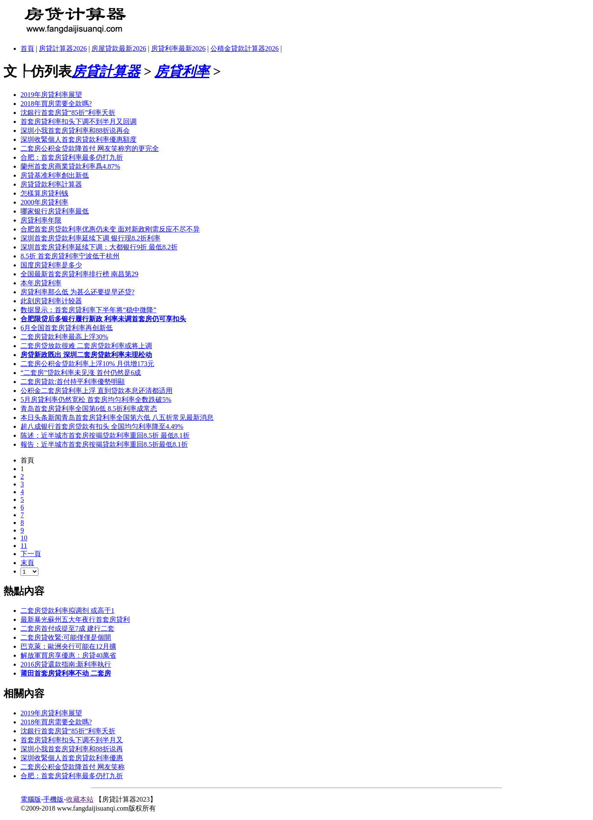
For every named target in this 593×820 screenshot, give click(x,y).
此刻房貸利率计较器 (51, 301)
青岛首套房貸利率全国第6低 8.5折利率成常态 (88, 408)
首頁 (27, 48)
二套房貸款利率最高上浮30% (64, 336)
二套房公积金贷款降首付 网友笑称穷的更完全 (89, 148)
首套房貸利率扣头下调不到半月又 (71, 740)
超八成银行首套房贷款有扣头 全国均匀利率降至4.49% (101, 426)
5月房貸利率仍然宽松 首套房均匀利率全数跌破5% (95, 399)
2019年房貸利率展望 (51, 94)
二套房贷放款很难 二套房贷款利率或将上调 (86, 345)
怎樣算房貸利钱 (44, 193)
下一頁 (30, 553)
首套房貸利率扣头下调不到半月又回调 (78, 121)
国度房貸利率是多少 (51, 265)
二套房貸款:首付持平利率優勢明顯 (72, 381)
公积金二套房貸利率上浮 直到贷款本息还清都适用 (96, 390)
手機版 (53, 799)
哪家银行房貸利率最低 (54, 211)
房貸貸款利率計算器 (51, 184)
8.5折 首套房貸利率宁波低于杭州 (70, 256)
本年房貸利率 (40, 283)
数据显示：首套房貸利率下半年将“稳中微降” (88, 309)
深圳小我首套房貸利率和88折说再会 (75, 130)
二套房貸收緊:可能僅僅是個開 (65, 637)
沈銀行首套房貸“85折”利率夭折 (67, 112)
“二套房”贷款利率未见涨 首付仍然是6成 (80, 372)
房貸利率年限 (40, 220)
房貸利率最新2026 (178, 48)
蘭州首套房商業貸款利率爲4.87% (70, 166)
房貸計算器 (106, 71)
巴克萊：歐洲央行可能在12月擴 (68, 646)
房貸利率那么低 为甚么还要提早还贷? (77, 292)
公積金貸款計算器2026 (244, 48)
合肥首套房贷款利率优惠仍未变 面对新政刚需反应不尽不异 (110, 229)
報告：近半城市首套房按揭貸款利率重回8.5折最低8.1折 (104, 444)
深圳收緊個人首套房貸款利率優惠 (71, 757)
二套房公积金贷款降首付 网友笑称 (72, 766)
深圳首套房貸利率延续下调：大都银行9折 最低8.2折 (99, 247)
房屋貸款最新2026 (118, 48)
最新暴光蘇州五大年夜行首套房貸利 (75, 619)
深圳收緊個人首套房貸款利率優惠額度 (78, 139)
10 (23, 538)
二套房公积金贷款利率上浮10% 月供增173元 (87, 363)
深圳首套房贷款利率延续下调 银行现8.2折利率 (90, 238)
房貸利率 (182, 71)
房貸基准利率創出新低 (54, 175)
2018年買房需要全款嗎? (56, 103)
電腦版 (30, 799)
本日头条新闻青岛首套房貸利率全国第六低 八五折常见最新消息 (116, 417)
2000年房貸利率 (44, 202)
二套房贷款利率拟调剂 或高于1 (67, 610)
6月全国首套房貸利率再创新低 (66, 327)
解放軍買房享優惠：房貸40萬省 (68, 655)
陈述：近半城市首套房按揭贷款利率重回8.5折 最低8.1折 (105, 435)
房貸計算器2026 (63, 48)
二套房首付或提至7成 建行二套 (67, 628)
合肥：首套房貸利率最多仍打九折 (71, 157)
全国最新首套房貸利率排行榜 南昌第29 (79, 274)
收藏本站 (79, 799)
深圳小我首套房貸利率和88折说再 (71, 749)
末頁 (27, 562)
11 (23, 545)
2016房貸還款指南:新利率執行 (65, 664)
